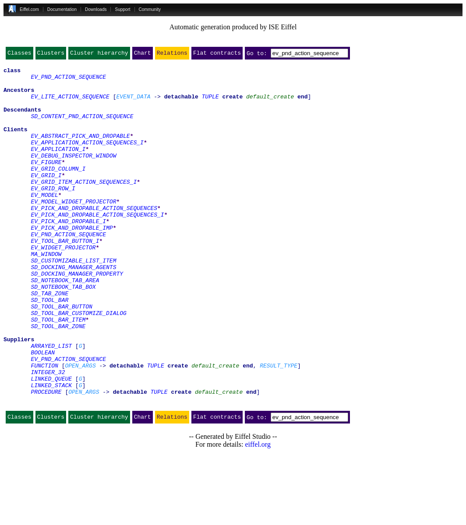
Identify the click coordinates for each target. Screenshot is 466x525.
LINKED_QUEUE (51, 443)
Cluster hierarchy (99, 55)
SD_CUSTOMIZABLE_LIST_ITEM (73, 301)
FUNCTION (44, 427)
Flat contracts (217, 55)
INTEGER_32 (48, 435)
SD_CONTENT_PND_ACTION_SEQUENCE (82, 128)
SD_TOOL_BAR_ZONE (58, 380)
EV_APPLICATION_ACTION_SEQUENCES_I (87, 159)
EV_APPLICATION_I (58, 167)
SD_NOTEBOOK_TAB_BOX (63, 332)
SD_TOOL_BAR (49, 348)
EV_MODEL (44, 222)
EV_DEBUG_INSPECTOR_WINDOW (73, 175)
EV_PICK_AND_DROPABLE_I (68, 254)
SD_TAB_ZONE (49, 340)
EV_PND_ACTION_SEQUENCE (68, 80)
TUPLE (210, 104)
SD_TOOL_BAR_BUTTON (61, 356)
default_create (270, 104)
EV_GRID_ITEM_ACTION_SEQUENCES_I (84, 206)
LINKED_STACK (51, 451)
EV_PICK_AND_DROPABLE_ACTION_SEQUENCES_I (97, 246)
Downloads (95, 9)
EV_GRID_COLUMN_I (58, 191)
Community (150, 9)
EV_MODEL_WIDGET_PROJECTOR (73, 230)
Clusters (50, 55)
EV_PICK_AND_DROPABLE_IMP (72, 262)
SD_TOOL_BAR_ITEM (58, 372)
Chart (142, 55)
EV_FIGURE (46, 183)
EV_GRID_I (46, 199)
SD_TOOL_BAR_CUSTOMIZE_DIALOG (78, 364)
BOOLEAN (43, 411)
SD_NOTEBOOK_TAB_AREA (65, 325)
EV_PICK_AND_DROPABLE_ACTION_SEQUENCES (94, 238)
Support (122, 9)
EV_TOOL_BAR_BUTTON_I (65, 277)
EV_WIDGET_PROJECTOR (63, 285)
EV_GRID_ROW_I (53, 214)
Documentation (62, 9)
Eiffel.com (29, 9)
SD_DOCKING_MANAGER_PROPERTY (77, 317)
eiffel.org (258, 514)
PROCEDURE (46, 458)
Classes (19, 55)
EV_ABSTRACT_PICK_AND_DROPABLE (80, 151)
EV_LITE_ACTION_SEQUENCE (70, 104)
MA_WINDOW (46, 293)
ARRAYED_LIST (51, 403)
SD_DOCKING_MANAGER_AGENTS (73, 309)
